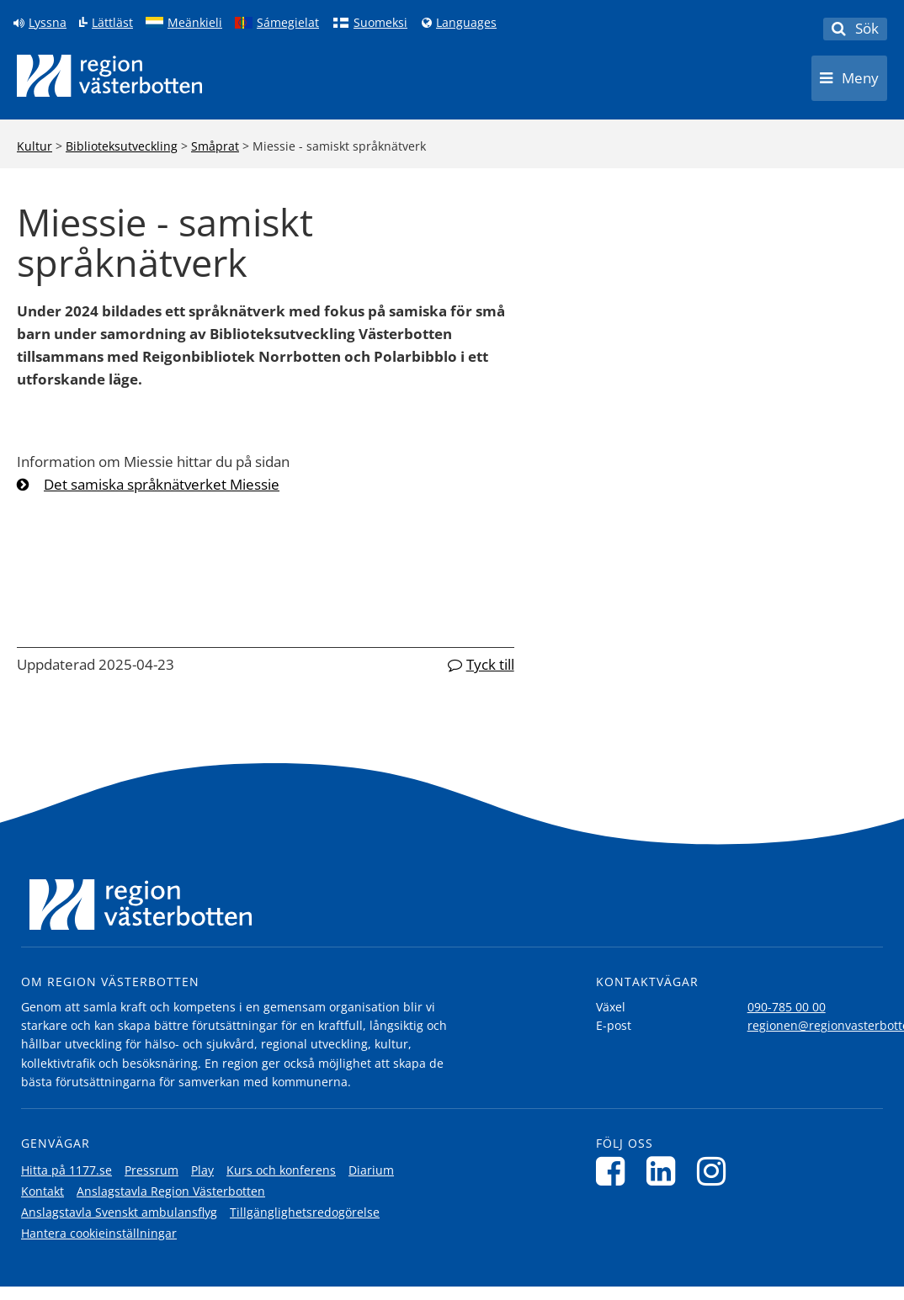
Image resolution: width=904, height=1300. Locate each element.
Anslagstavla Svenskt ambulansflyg (119, 1212)
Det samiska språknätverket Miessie (161, 484)
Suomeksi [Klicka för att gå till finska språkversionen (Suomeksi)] (380, 23)
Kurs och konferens (281, 1170)
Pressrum (151, 1170)
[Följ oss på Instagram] (716, 1170)
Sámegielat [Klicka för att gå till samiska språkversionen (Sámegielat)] (288, 23)
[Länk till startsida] (109, 76)
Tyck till (490, 664)
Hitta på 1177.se (66, 1170)
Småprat (215, 146)
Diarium (371, 1170)
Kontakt (42, 1191)
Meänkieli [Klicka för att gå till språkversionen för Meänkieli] (195, 23)
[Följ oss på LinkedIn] (665, 1170)
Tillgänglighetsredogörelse (305, 1212)
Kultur (34, 146)
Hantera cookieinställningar (99, 1233)
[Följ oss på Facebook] (615, 1170)
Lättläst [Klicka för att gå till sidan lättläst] (112, 23)
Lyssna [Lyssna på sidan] (47, 23)
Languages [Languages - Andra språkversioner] (466, 23)
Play (202, 1170)
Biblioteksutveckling (122, 146)
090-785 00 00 (786, 1007)
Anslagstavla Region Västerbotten (171, 1191)
